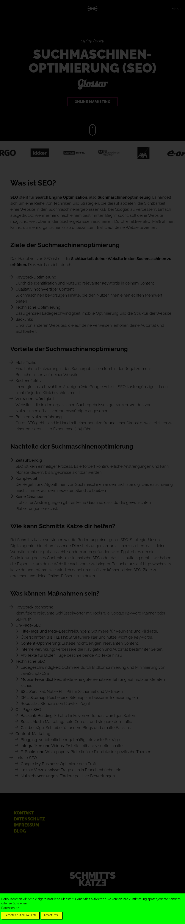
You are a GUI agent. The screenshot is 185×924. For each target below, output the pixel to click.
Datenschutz (10, 908)
